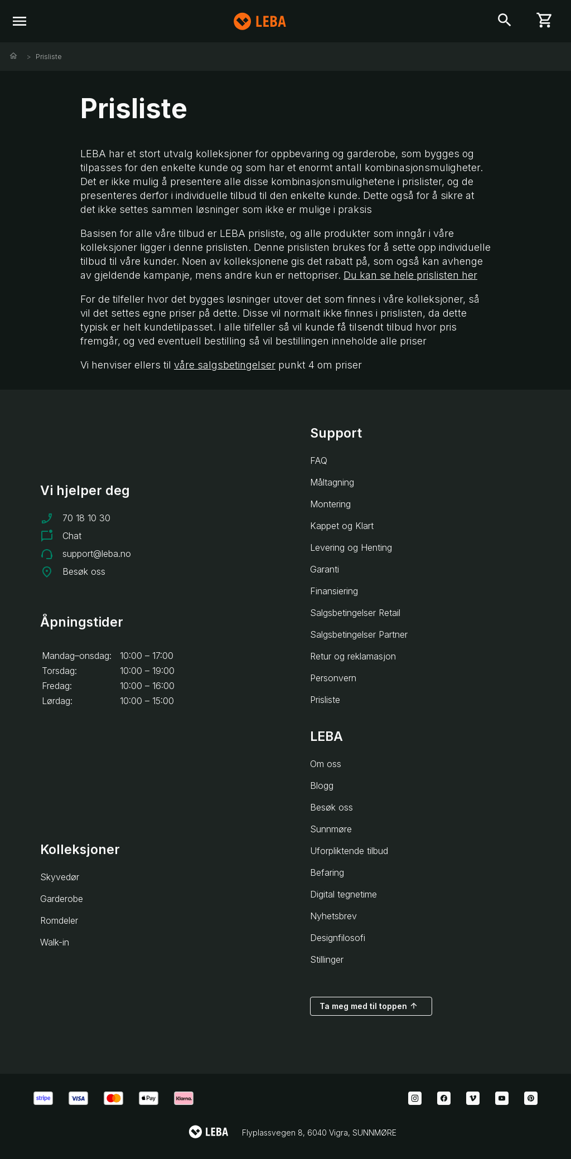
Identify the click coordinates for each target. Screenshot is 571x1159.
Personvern (333, 677)
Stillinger (326, 959)
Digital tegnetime (343, 894)
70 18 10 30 (86, 517)
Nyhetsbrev (333, 916)
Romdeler (59, 920)
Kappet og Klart (342, 525)
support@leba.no (96, 553)
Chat (71, 535)
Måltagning (332, 482)
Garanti (324, 569)
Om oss (325, 763)
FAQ (318, 460)
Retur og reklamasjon (353, 656)
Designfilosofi (337, 937)
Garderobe (61, 898)
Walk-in (54, 942)
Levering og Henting (351, 547)
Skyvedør (59, 876)
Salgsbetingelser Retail (355, 612)
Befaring (327, 872)
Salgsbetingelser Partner (359, 634)
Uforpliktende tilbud (349, 850)
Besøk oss (83, 571)
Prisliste (49, 56)
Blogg (321, 785)
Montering (330, 504)
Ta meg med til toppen (369, 1005)
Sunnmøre (331, 829)
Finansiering (334, 591)
